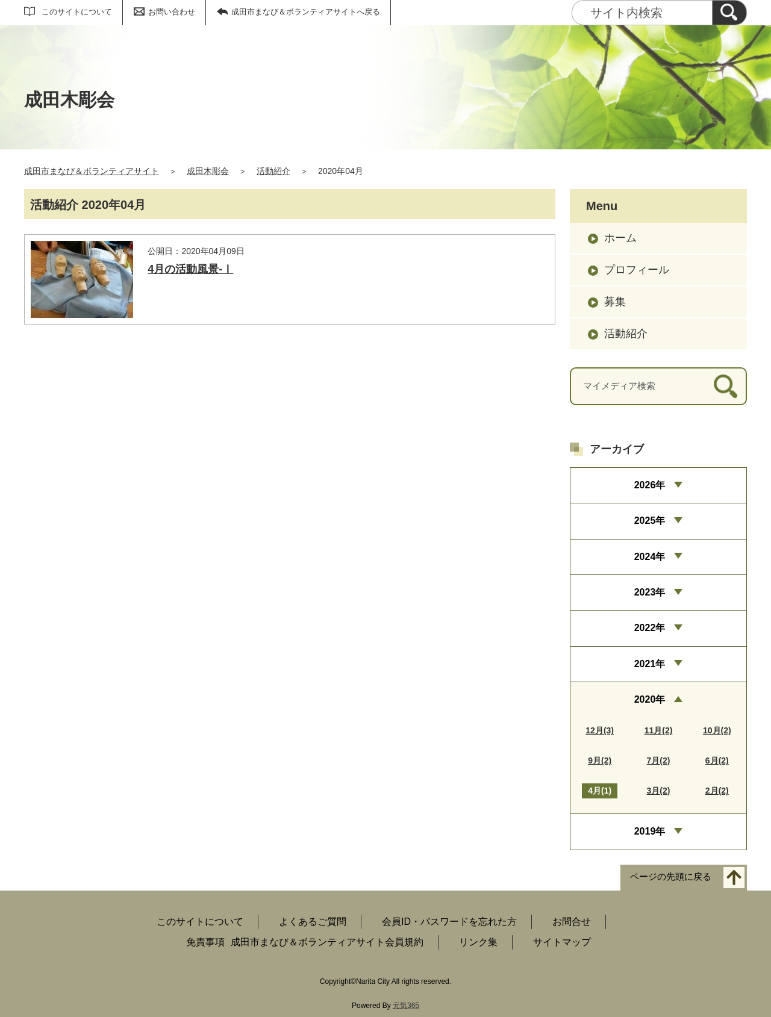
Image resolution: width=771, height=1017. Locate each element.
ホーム (620, 238)
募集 (615, 302)
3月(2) (658, 790)
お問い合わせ (171, 11)
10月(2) (717, 730)
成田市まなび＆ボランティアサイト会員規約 (327, 942)
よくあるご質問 (312, 921)
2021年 (650, 664)
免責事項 (205, 942)
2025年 (650, 520)
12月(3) (599, 730)
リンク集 (478, 942)
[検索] (729, 12)
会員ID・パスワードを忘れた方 (449, 921)
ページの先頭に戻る (670, 876)
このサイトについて (77, 11)
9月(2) (599, 760)
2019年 (650, 831)
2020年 (650, 699)
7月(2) (658, 760)
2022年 (650, 628)
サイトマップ (562, 942)
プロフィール (636, 270)
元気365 (406, 1005)
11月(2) (659, 730)
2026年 (650, 485)
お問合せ (571, 921)
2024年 (650, 557)
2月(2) (717, 790)
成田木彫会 (208, 171)
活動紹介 (273, 171)
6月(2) (717, 760)
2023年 (650, 592)
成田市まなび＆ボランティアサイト (91, 171)
